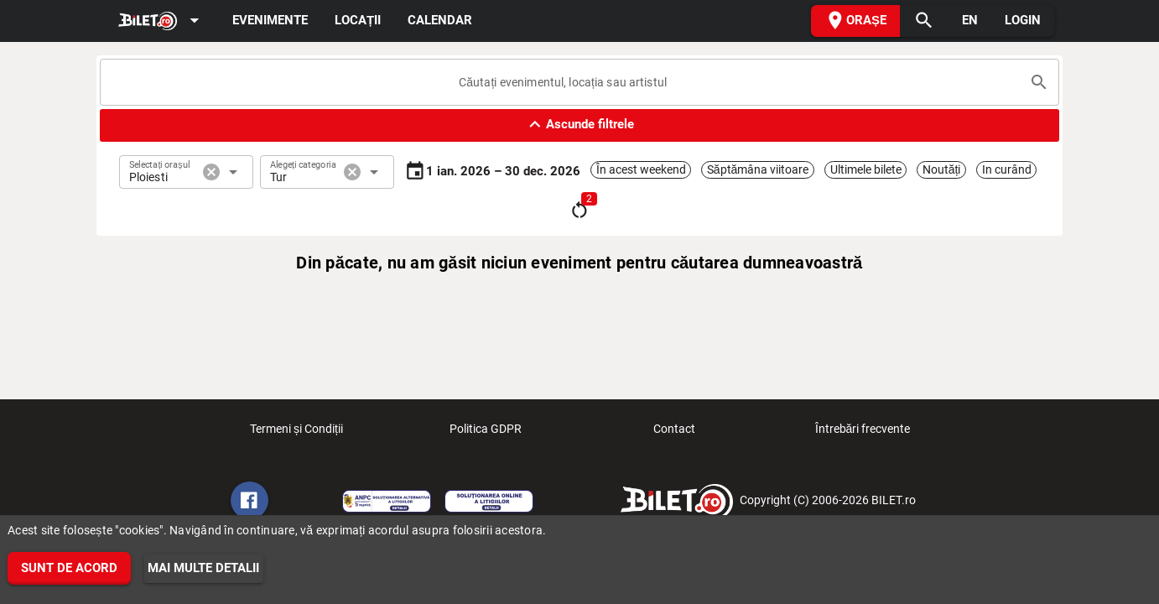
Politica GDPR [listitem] (485, 434)
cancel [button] (211, 172)
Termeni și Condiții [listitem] (296, 434)
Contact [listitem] (674, 434)
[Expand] (162, 21)
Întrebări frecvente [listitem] (863, 434)
